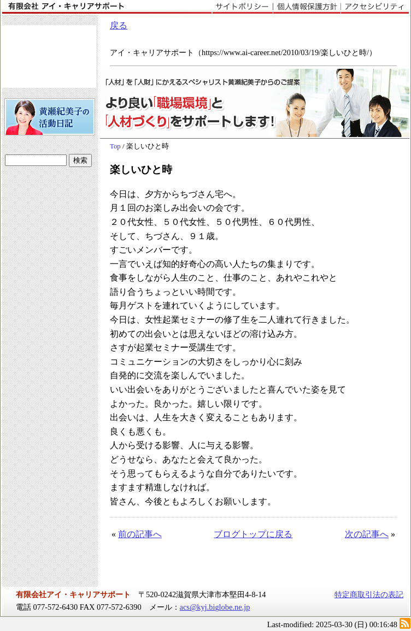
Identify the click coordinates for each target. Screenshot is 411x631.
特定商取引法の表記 (368, 594)
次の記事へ (367, 534)
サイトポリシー (242, 7)
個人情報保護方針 (306, 7)
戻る (118, 25)
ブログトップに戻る (253, 534)
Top (115, 146)
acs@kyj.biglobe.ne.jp (215, 607)
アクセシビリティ (374, 7)
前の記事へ (140, 534)
